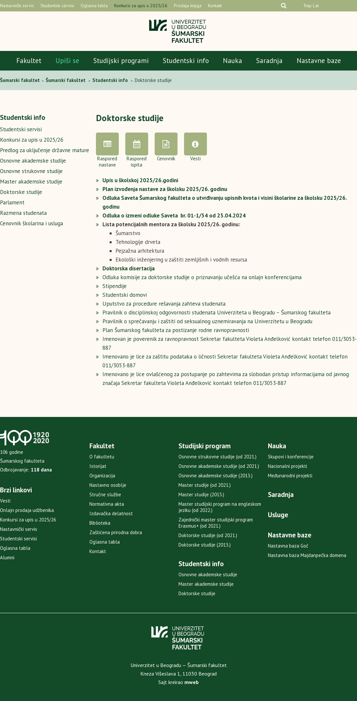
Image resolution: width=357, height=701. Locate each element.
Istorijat (97, 466)
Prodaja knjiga (187, 5)
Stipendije (114, 286)
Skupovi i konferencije (291, 457)
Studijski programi (121, 60)
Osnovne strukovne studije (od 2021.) (217, 457)
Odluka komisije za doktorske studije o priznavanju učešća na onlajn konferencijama (202, 277)
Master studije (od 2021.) (204, 485)
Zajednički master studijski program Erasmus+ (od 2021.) (215, 523)
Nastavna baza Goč (288, 546)
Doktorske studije (21, 192)
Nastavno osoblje (107, 485)
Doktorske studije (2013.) (204, 545)
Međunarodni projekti (290, 475)
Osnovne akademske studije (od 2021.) (218, 466)
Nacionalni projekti (287, 466)
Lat (316, 5)
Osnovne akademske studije (33, 160)
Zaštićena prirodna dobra (115, 532)
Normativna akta (106, 504)
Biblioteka (99, 523)
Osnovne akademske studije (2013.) (215, 475)
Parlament (12, 202)
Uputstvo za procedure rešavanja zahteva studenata (163, 303)
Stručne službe (105, 494)
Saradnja (269, 60)
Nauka (232, 60)
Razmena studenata (23, 212)
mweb (191, 682)
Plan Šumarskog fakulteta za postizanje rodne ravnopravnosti (175, 330)
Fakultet (28, 60)
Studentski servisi (57, 5)
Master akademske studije (31, 181)
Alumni (7, 557)
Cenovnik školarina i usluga (31, 223)
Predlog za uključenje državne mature (44, 150)
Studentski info (186, 60)
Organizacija (102, 475)
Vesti (5, 501)
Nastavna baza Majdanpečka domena (307, 555)
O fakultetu (101, 457)
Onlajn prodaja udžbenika (27, 510)
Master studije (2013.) (201, 494)
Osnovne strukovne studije (31, 171)
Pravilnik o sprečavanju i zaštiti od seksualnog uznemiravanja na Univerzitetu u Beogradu (207, 321)
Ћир (307, 5)
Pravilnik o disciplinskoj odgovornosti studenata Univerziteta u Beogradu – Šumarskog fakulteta (216, 312)
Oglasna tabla (94, 5)
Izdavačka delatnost (111, 513)
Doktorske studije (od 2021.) (207, 535)
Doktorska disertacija (128, 268)
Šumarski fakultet (20, 80)
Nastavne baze (319, 60)
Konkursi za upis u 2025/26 (140, 5)
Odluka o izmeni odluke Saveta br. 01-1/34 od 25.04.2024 (174, 215)
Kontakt (215, 5)
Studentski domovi (124, 294)
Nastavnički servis (17, 5)
